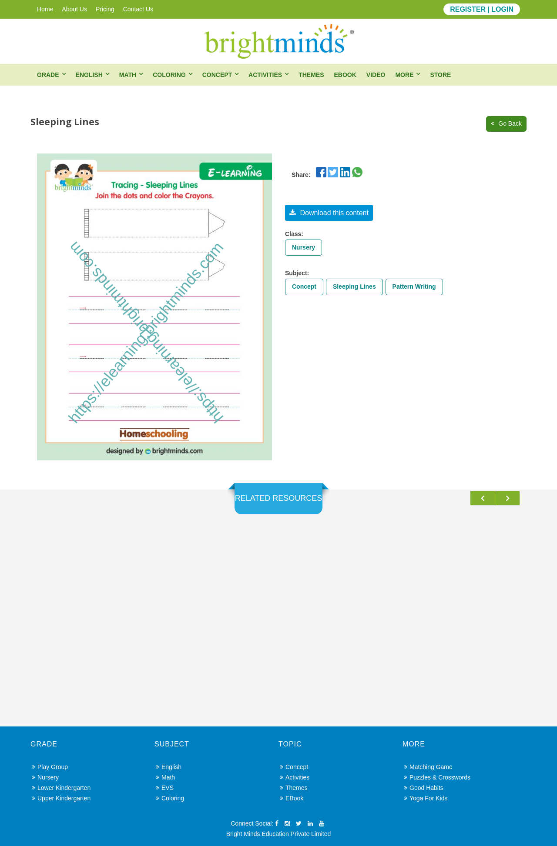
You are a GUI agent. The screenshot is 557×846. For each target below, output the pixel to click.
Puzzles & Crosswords (437, 777)
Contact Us (138, 9)
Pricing (105, 9)
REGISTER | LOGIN (481, 9)
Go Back (506, 123)
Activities (265, 74)
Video (376, 74)
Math (127, 74)
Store (440, 74)
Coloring (169, 74)
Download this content (329, 212)
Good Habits (423, 787)
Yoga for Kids (425, 798)
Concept (217, 74)
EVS (165, 787)
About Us (74, 9)
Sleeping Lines (354, 286)
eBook (345, 74)
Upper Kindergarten (61, 798)
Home (45, 9)
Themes (311, 74)
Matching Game (428, 766)
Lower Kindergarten (61, 787)
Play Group (50, 766)
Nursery (303, 247)
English (89, 74)
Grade (48, 74)
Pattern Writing (414, 286)
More (404, 74)
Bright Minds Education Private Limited (278, 833)
